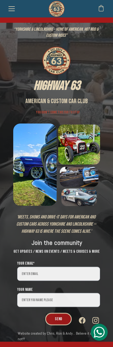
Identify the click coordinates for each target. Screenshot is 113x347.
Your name (25, 294)
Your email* (26, 268)
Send (58, 323)
